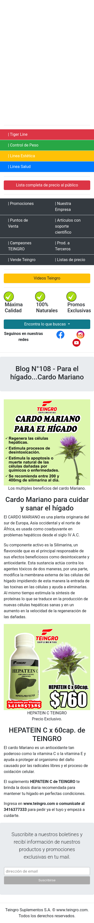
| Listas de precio (70, 259)
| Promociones (21, 203)
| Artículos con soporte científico (68, 226)
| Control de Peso (23, 145)
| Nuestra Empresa (63, 206)
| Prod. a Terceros (63, 246)
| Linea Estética (21, 156)
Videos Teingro (47, 278)
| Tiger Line (18, 134)
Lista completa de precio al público (47, 185)
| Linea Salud (19, 166)
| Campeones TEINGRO (19, 246)
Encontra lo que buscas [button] (45, 324)
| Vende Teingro (22, 259)
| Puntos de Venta (18, 223)
